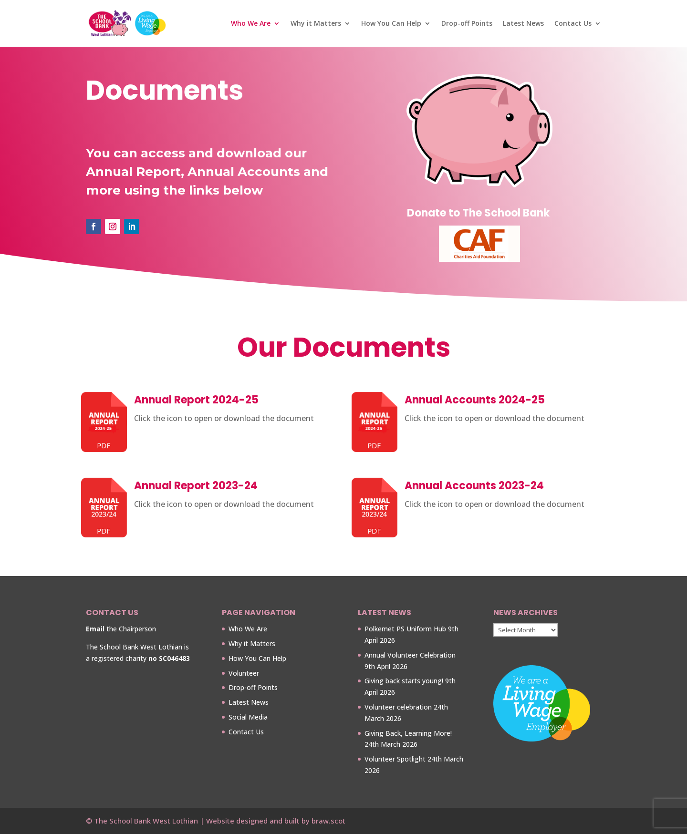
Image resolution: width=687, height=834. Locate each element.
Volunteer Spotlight (395, 758)
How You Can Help (391, 24)
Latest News (523, 24)
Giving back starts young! (403, 680)
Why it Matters (316, 24)
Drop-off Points (466, 24)
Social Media (248, 716)
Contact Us (573, 24)
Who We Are (251, 24)
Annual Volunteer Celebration (410, 654)
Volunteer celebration (398, 706)
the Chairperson (121, 628)
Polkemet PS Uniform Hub (405, 628)
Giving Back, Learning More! (408, 733)
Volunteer (244, 673)
